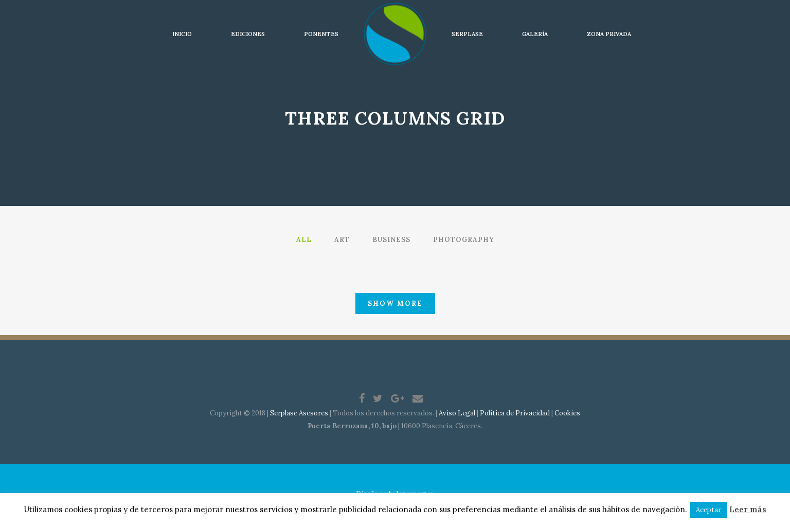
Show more (395, 303)
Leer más (747, 509)
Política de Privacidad (515, 413)
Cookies (567, 413)
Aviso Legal (457, 413)
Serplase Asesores (299, 413)
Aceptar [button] (708, 509)
